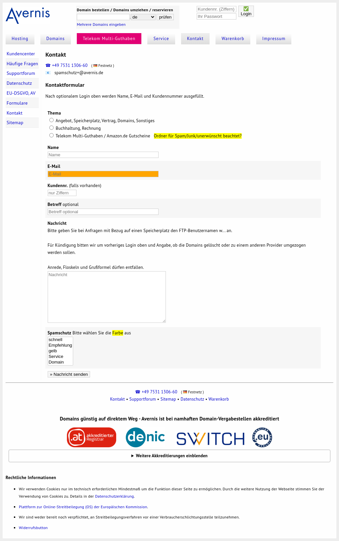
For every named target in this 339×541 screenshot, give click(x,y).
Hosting (20, 38)
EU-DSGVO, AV (21, 93)
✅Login (246, 11)
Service (161, 38)
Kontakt (195, 38)
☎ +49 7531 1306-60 (66, 65)
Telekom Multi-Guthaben (109, 38)
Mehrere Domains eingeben (101, 24)
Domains (55, 38)
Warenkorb (233, 38)
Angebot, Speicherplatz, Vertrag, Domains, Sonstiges (105, 120)
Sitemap (15, 122)
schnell (60, 340)
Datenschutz (19, 83)
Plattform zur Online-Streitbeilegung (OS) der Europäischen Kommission (83, 506)
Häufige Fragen (22, 64)
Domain (60, 362)
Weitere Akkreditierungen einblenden (172, 456)
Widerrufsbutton (33, 527)
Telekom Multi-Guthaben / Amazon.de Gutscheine (99, 136)
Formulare (17, 103)
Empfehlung (60, 345)
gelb (60, 351)
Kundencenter (21, 54)
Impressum (273, 38)
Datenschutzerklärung (114, 496)
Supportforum (21, 73)
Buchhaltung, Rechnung (75, 128)
